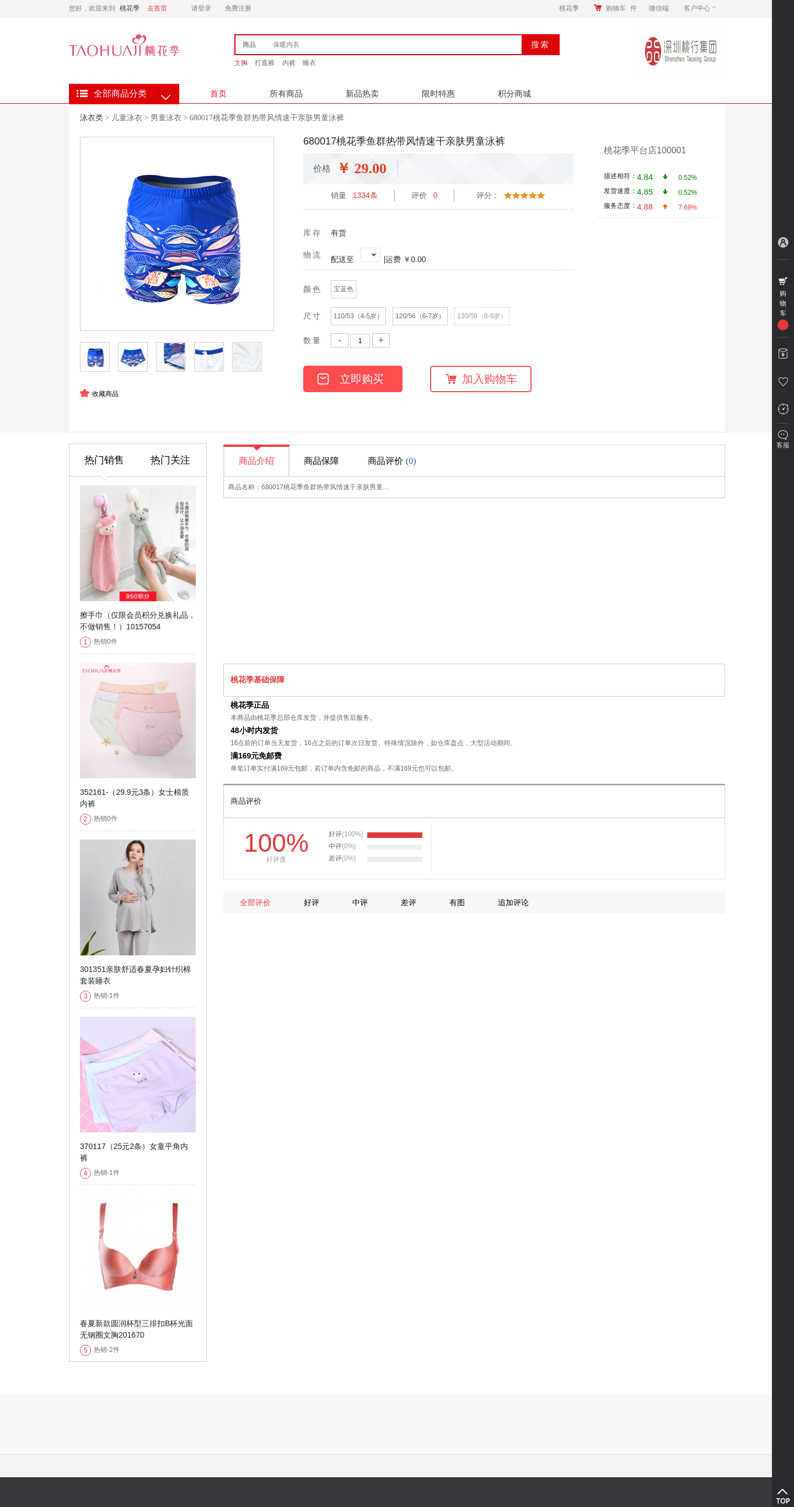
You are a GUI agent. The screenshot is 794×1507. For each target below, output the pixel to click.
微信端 (659, 8)
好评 (311, 902)
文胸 (241, 63)
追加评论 (513, 902)
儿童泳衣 (126, 118)
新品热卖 (362, 93)
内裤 (289, 63)
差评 (408, 902)
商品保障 (321, 461)
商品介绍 (256, 456)
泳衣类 (91, 117)
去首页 (157, 8)
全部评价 (255, 902)
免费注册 (238, 8)
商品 (249, 45)
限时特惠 (438, 93)
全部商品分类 (120, 93)
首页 (218, 93)
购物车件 (621, 8)
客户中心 (700, 8)
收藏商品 (105, 394)
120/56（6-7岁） (420, 316)
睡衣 (309, 63)
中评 (360, 902)
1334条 (365, 195)
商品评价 (393, 461)
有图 (457, 902)
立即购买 (350, 379)
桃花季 (569, 8)
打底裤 (265, 63)
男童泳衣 (166, 118)
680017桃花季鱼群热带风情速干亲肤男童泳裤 (267, 118)
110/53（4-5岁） (358, 316)
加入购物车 (481, 379)
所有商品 (286, 93)
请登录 (201, 8)
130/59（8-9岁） (482, 316)
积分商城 (514, 93)
